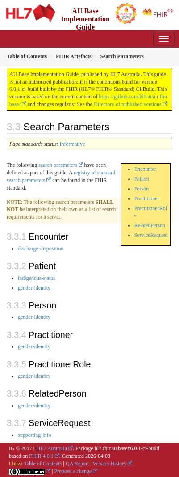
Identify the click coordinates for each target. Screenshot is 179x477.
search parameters (57, 165)
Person (141, 189)
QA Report (77, 463)
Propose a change (73, 471)
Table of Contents (43, 463)
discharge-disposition (40, 248)
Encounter (145, 169)
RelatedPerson (149, 225)
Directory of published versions (128, 104)
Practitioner (146, 198)
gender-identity (34, 288)
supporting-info (34, 435)
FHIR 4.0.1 (41, 456)
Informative (72, 144)
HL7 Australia (52, 448)
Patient (141, 179)
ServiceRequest (151, 235)
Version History (110, 463)
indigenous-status (36, 278)
